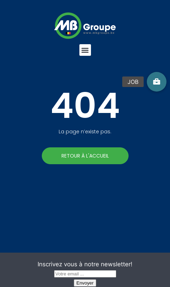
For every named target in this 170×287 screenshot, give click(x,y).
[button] (85, 50)
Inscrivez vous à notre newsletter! (85, 264)
